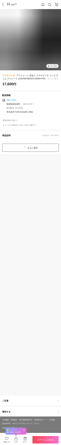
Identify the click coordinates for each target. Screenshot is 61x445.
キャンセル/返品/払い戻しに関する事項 (18, 125)
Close (24, 430)
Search (49, 4)
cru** (14, 4)
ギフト (25, 442)
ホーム (36, 423)
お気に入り (6, 442)
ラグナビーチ (8, 75)
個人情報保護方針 (25, 420)
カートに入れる (45, 439)
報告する (30, 411)
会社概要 (5, 420)
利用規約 (14, 420)
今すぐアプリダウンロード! (22, 423)
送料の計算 (27, 104)
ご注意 (30, 400)
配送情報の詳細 (9, 120)
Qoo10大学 (6, 423)
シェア (16, 442)
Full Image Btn (55, 66)
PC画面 (52, 420)
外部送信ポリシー (40, 420)
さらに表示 (32, 148)
